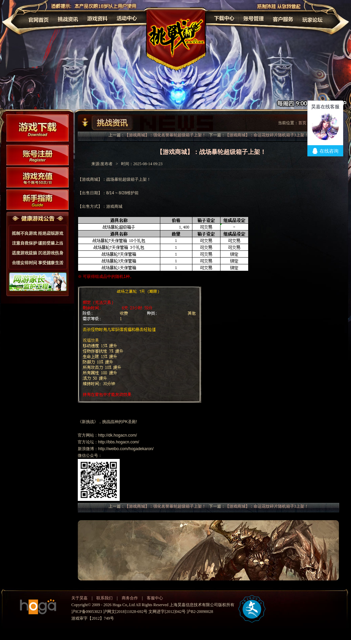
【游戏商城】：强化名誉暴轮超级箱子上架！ (165, 135)
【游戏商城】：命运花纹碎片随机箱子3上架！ (266, 135)
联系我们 (104, 598)
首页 (302, 122)
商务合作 (130, 598)
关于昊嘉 (79, 598)
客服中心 (155, 598)
